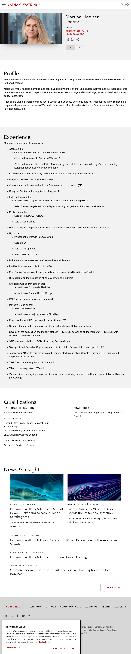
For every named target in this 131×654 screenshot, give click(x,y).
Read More (113, 587)
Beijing (13, 627)
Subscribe (13, 607)
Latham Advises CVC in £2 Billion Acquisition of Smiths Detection (91, 511)
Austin (6, 627)
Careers (120, 607)
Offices (51, 607)
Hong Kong (80, 627)
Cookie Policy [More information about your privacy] (45, 652)
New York (87, 630)
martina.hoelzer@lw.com (77, 31)
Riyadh (115, 630)
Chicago (36, 627)
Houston (90, 627)
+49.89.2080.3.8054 (75, 34)
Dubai (44, 627)
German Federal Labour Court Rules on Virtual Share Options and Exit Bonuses (60, 572)
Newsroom (35, 607)
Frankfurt (61, 627)
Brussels (28, 627)
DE (82, 47)
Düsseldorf (52, 627)
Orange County (99, 630)
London (98, 627)
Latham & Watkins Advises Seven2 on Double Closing (48, 557)
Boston (20, 627)
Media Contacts (70, 607)
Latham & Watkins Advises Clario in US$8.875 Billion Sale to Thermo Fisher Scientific (63, 542)
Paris (109, 630)
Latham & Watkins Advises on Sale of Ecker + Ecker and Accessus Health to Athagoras (36, 513)
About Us (91, 607)
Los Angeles (108, 627)
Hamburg (71, 627)
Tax (75, 412)
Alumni (106, 607)
